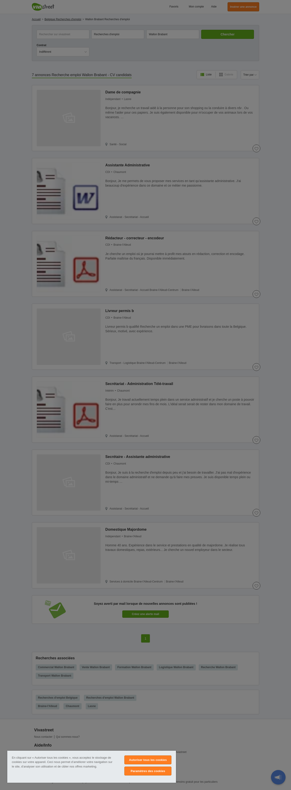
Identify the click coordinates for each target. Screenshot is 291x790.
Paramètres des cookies (148, 771)
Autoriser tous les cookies (148, 760)
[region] (91, 767)
